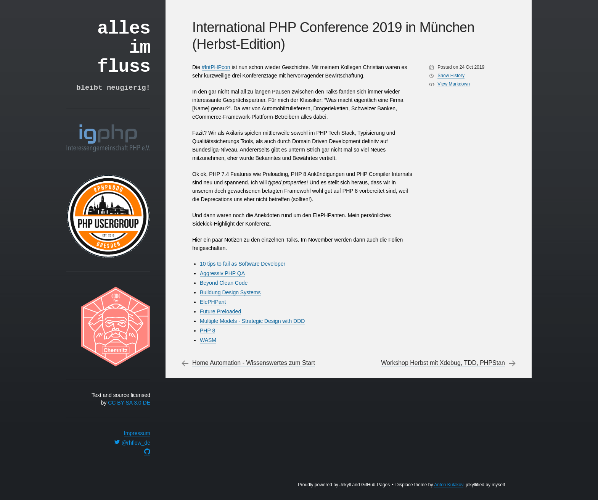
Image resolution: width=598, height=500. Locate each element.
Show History (451, 75)
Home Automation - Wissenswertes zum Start (253, 363)
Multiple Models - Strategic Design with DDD (252, 321)
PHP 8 (207, 330)
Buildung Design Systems (230, 292)
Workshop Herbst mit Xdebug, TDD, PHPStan (443, 363)
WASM (208, 340)
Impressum (137, 433)
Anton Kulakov (448, 484)
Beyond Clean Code (224, 283)
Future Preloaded (220, 311)
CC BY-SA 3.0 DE (129, 403)
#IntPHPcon (216, 67)
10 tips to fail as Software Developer (242, 264)
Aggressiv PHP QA (222, 273)
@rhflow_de (132, 443)
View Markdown (453, 84)
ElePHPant (213, 302)
